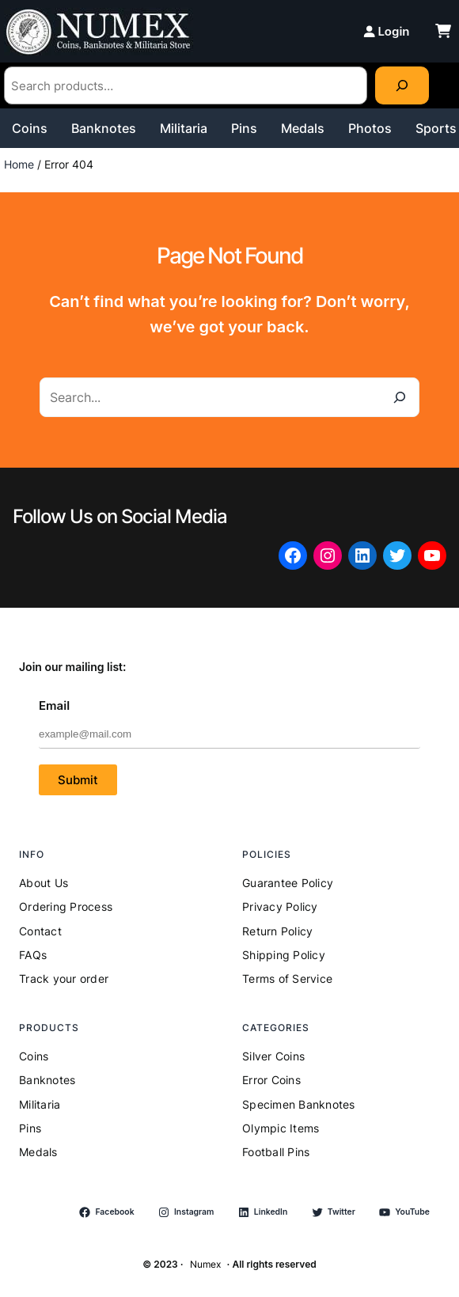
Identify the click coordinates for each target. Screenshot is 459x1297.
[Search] (402, 85)
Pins (244, 128)
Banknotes (103, 128)
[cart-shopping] (443, 31)
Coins (29, 128)
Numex (205, 1264)
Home (19, 164)
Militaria (183, 128)
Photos (370, 128)
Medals (302, 128)
